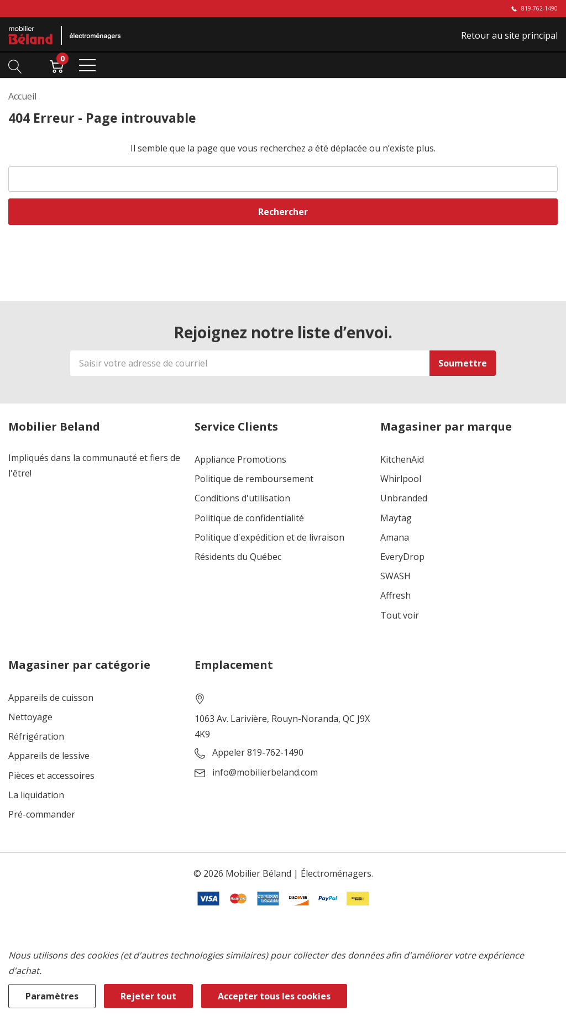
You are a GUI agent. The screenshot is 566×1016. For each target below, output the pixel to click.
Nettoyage (30, 717)
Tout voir (399, 615)
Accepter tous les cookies (274, 996)
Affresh (395, 595)
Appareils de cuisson (50, 698)
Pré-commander (41, 814)
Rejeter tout (148, 996)
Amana (394, 537)
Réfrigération (36, 736)
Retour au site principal (509, 35)
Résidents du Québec (238, 557)
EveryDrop (402, 557)
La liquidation (36, 795)
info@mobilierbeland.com (265, 772)
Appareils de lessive (49, 756)
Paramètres (51, 996)
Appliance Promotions (240, 459)
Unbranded (403, 498)
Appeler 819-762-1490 (257, 752)
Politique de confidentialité (249, 518)
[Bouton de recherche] (15, 65)
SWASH (395, 576)
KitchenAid (402, 459)
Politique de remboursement (254, 479)
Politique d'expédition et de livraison (269, 537)
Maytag (396, 518)
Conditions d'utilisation (242, 498)
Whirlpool (400, 479)
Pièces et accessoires (51, 776)
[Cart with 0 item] (57, 65)
